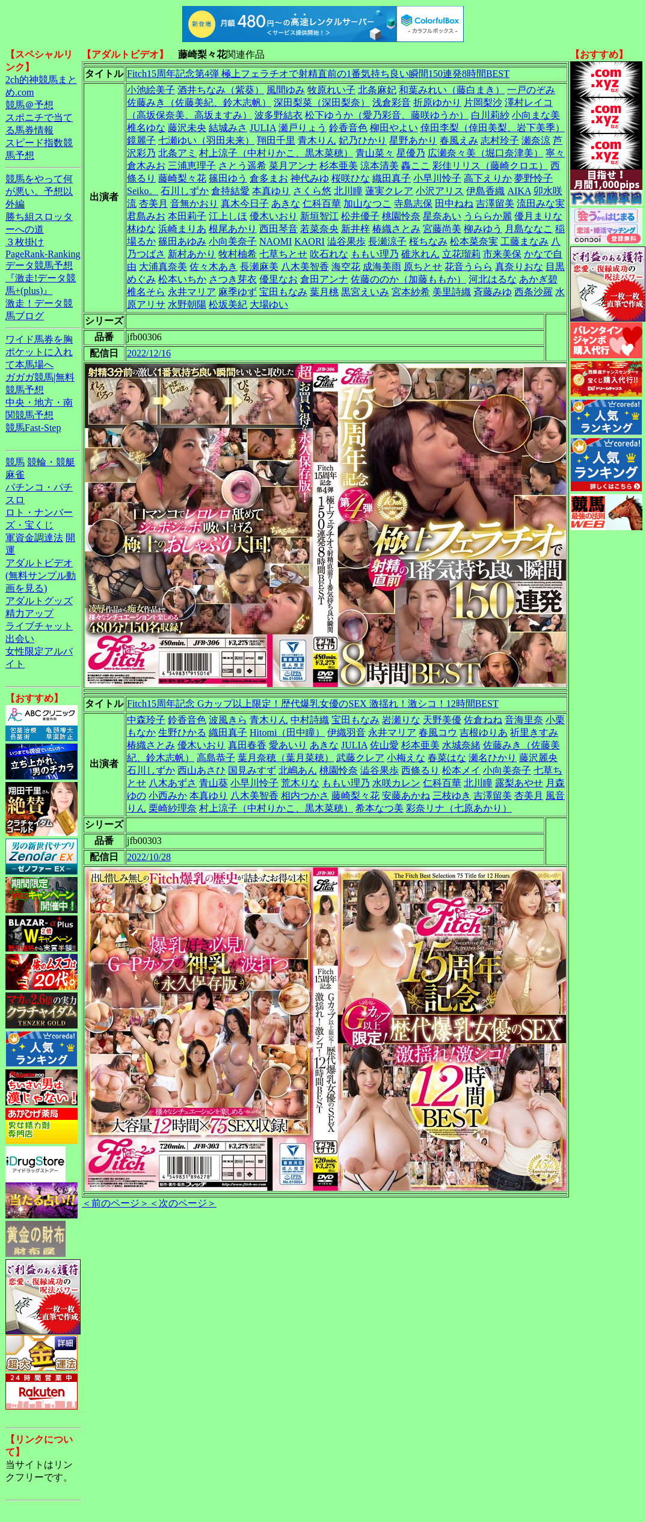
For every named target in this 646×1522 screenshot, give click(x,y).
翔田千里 (276, 140)
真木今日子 (245, 203)
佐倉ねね (483, 720)
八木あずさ (173, 783)
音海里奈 (524, 720)
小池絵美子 (151, 90)
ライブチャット (39, 626)
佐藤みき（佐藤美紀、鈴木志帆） (199, 102)
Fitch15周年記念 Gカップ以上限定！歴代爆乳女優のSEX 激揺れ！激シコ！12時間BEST (313, 703)
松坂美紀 (228, 304)
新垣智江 (319, 216)
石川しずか (185, 191)
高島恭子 (216, 758)
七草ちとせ (283, 254)
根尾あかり (233, 229)
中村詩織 (310, 720)
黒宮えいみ (365, 292)
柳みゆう (483, 229)
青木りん (317, 140)
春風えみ (459, 140)
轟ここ (415, 165)
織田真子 (391, 178)
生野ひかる (182, 732)
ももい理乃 (375, 254)
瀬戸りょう (302, 128)
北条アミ (177, 153)
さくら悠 (312, 191)
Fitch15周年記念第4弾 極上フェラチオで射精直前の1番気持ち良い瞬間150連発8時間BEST (318, 74)
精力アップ (29, 613)
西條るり (420, 770)
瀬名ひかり (493, 758)
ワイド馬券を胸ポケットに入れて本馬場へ (39, 352)
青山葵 (213, 783)
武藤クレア (360, 758)
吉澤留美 (495, 203)
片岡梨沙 (483, 102)
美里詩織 (451, 292)
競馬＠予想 (29, 105)
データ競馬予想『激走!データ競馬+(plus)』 (40, 278)
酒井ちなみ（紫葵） (220, 90)
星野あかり (413, 140)
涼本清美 (379, 165)
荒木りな (300, 783)
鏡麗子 (141, 140)
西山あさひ (201, 770)
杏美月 (153, 203)
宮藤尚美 (442, 229)
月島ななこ (529, 229)
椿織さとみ (396, 229)
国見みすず (252, 770)
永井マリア (192, 292)
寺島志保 (413, 203)
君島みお (146, 216)
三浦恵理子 (192, 165)
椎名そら (146, 292)
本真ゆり (271, 191)
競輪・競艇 (51, 462)
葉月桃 (324, 292)
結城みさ (228, 128)
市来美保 (502, 254)
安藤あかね (406, 795)
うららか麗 (488, 216)
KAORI (309, 241)
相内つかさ (305, 795)
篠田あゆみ (182, 241)
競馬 (15, 462)
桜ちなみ (428, 241)
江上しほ (228, 216)
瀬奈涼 (535, 140)
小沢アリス (440, 191)
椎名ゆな (146, 128)
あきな (285, 203)
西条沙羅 (533, 292)
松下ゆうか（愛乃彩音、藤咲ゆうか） (387, 115)
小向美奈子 (233, 241)
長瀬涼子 (387, 241)
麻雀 (15, 474)
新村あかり (192, 254)
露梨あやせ (519, 783)
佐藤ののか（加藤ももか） (408, 279)
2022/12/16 (149, 353)
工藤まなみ (524, 241)
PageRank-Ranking (42, 254)
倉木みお (146, 165)
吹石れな (329, 254)
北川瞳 (348, 191)
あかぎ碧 (538, 279)
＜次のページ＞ (183, 1203)
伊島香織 (485, 191)
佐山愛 (384, 745)
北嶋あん (297, 770)
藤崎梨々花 (182, 178)
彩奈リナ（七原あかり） (459, 808)
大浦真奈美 (163, 266)
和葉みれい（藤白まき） (452, 90)
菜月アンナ (293, 165)
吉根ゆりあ (484, 732)
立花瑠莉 (461, 254)
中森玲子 (146, 720)
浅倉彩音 (391, 102)
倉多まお (269, 178)
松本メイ (461, 770)
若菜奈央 (319, 229)
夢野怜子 (533, 178)
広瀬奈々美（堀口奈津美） (485, 153)
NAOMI (275, 241)
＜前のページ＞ (115, 1203)
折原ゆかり (437, 102)
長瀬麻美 (259, 266)
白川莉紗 (490, 115)
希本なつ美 (379, 808)
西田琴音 (278, 229)
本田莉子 (187, 216)
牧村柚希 (237, 254)
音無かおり (194, 203)
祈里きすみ (534, 732)
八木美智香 (305, 266)
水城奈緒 (461, 745)
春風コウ (438, 732)
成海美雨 (382, 266)
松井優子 (360, 216)
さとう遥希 (242, 165)
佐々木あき (213, 266)
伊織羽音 (346, 732)
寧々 (555, 153)
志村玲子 (500, 140)
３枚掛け (24, 242)
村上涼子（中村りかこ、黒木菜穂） (276, 153)
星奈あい (442, 216)
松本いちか (182, 279)
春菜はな (447, 758)
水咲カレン (396, 783)
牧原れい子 (331, 90)
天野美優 (442, 720)
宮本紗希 (411, 292)
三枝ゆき (451, 795)
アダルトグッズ (39, 601)
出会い (19, 639)
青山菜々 (374, 153)
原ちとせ (423, 266)
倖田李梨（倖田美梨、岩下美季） (492, 128)
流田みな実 (541, 203)
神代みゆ (310, 178)
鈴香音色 (348, 128)
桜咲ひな (350, 178)
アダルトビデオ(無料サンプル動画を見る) (40, 575)
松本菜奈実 (474, 241)
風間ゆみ (285, 90)
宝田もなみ (283, 292)
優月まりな (538, 216)
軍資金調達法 (34, 538)
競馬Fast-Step (33, 428)
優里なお (278, 279)
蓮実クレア (389, 191)
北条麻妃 (377, 90)
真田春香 (247, 745)
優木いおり (274, 216)
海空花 (345, 266)
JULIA (263, 128)
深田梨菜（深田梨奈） (322, 102)
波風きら (228, 720)
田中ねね (454, 203)
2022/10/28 (149, 857)
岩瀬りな (401, 720)
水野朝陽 (187, 304)
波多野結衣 (278, 115)
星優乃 (410, 153)
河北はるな (493, 279)
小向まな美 (536, 115)
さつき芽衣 (233, 279)
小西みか (168, 795)
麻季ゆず (237, 292)
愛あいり (288, 745)
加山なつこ (367, 203)
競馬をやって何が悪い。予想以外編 (39, 191)
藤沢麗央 (538, 758)
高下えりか (488, 178)
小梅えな (406, 758)
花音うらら (469, 266)
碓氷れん (420, 254)
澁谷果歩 (346, 241)
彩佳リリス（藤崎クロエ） (490, 165)
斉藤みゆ (492, 292)
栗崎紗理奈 (173, 808)
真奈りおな (519, 266)
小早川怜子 (437, 178)
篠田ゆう (228, 178)
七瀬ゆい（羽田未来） (206, 140)
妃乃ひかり (363, 140)
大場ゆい (269, 304)
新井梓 (355, 229)
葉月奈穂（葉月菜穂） (286, 758)
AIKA (519, 191)
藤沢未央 (187, 128)
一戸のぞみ (531, 90)
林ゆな (141, 229)
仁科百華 (322, 203)
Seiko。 (142, 191)
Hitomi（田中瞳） (287, 732)
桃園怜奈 (401, 216)
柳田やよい (394, 128)
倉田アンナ (324, 279)
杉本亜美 (338, 165)
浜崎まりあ (182, 229)
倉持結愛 (230, 191)
